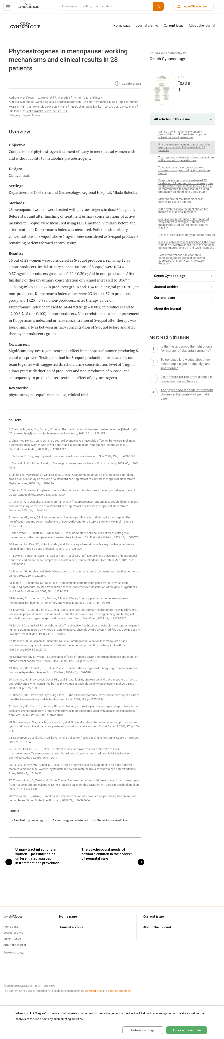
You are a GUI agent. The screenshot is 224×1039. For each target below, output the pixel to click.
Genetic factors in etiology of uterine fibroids (186, 234)
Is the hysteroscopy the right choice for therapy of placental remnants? (183, 210)
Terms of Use (93, 990)
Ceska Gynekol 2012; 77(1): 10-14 (46, 111)
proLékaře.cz (25, 8)
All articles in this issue (172, 119)
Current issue (174, 25)
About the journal (202, 25)
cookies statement (119, 990)
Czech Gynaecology (169, 276)
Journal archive (147, 25)
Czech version (127, 84)
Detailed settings (142, 1030)
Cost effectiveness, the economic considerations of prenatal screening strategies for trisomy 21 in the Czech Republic (181, 259)
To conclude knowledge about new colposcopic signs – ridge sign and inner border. (184, 170)
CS (218, 6)
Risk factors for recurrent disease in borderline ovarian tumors (180, 200)
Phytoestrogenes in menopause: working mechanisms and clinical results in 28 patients (184, 147)
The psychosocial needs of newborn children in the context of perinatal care (106, 854)
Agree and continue (187, 1030)
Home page (122, 25)
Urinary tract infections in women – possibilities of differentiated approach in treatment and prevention (37, 856)
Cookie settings (14, 953)
